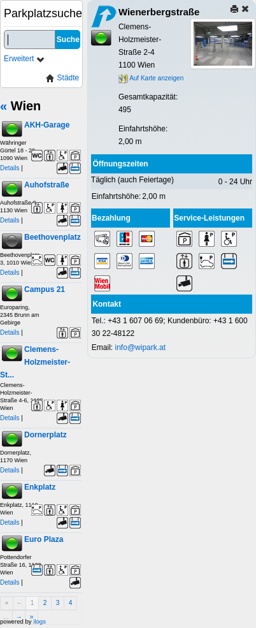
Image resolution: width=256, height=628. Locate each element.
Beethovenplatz (52, 237)
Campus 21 (44, 289)
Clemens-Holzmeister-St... (35, 362)
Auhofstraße (46, 184)
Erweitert (24, 59)
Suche (68, 39)
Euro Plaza (43, 539)
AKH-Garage (46, 124)
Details (10, 168)
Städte (62, 78)
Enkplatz (39, 487)
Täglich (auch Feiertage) (132, 179)
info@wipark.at (140, 347)
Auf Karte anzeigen (150, 78)
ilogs (39, 621)
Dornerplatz (45, 434)
